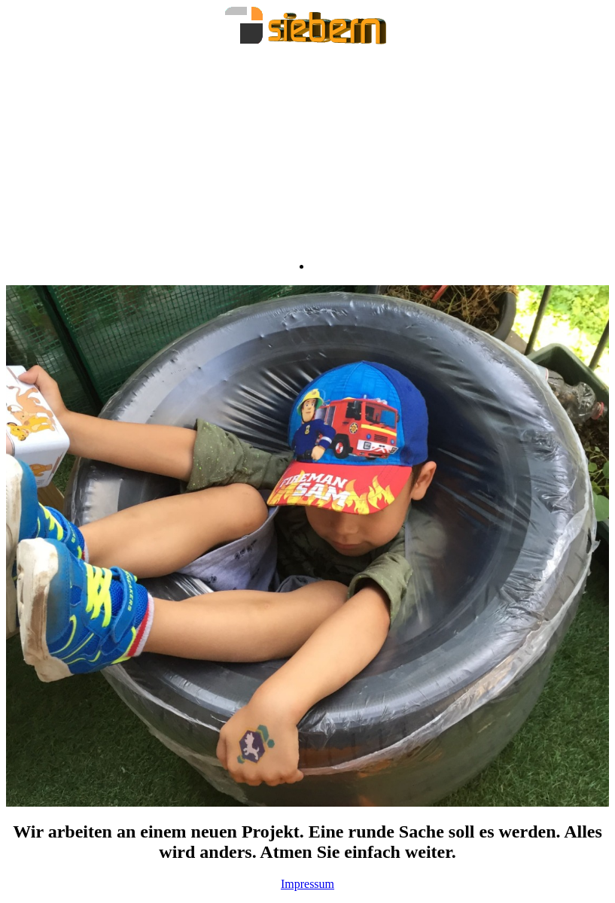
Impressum (307, 883)
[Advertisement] (307, 154)
